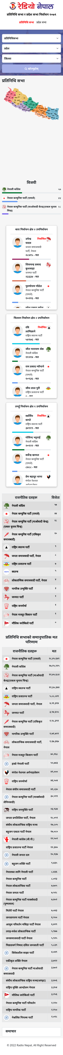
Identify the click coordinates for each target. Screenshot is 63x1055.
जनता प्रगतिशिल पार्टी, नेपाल (19, 818)
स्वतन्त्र (11, 571)
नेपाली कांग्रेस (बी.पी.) (19, 839)
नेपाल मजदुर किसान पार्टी (20, 614)
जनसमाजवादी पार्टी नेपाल (18, 938)
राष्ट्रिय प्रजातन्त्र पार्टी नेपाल (18, 847)
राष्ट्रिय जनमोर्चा (15, 605)
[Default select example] (31, 38)
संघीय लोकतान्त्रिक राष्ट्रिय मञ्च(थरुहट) (25, 980)
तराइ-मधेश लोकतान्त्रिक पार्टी (20, 931)
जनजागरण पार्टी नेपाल (16, 917)
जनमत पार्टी (14, 597)
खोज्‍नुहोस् (31, 68)
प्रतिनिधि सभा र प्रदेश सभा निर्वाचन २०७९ (31, 14)
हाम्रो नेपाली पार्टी (16, 763)
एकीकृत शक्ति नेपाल (15, 961)
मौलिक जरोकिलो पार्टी (18, 623)
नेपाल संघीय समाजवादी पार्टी (19, 789)
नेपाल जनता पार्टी (14, 892)
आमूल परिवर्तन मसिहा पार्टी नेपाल (22, 924)
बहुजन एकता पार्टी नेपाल (17, 831)
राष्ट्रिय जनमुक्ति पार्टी (18, 810)
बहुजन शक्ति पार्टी (17, 863)
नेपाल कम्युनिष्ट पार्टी (15, 879)
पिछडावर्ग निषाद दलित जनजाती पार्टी (24, 945)
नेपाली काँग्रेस (14, 505)
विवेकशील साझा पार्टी (19, 952)
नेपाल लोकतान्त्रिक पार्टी (17, 886)
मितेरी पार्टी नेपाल (14, 910)
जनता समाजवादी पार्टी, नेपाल (22, 556)
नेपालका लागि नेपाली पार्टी (18, 872)
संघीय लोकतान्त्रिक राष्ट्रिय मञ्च (20, 825)
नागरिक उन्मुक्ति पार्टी (18, 588)
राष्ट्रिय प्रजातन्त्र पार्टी (17, 563)
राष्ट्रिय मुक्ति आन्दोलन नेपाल (19, 987)
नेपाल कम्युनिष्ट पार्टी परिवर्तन (19, 1003)
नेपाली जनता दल (16, 855)
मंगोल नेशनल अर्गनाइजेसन (21, 772)
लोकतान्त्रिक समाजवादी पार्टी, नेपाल (25, 580)
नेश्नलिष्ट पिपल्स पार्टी (18, 1017)
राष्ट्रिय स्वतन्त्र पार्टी (16, 547)
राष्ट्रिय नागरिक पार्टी (15, 1010)
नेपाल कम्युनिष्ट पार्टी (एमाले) (21, 513)
